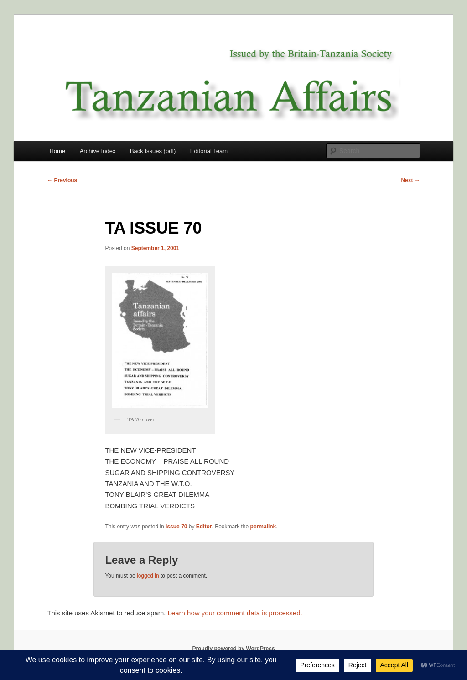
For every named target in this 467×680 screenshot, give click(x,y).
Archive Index (98, 151)
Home (57, 151)
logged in (148, 576)
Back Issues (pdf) (153, 151)
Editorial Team (209, 151)
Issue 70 (176, 526)
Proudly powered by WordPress (233, 648)
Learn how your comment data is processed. (235, 613)
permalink (263, 526)
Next (410, 180)
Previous (62, 180)
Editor (204, 526)
